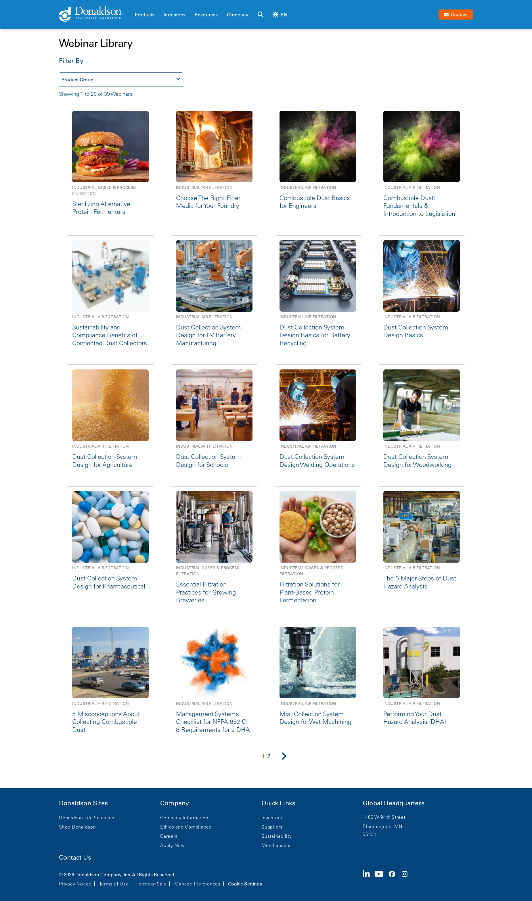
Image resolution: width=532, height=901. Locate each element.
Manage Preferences (197, 883)
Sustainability (276, 836)
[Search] (260, 14)
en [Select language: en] (280, 14)
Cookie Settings (245, 883)
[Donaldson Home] (94, 14)
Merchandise (275, 845)
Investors (271, 817)
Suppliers (272, 827)
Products (144, 15)
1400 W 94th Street (384, 817)
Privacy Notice (75, 883)
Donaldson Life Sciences (86, 817)
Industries (174, 15)
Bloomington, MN (382, 826)
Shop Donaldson (77, 827)
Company (237, 15)
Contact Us (75, 857)
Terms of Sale (152, 883)
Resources (206, 15)
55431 (370, 834)
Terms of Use (114, 883)
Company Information (184, 817)
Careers (168, 836)
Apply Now (172, 845)
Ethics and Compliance (186, 827)
